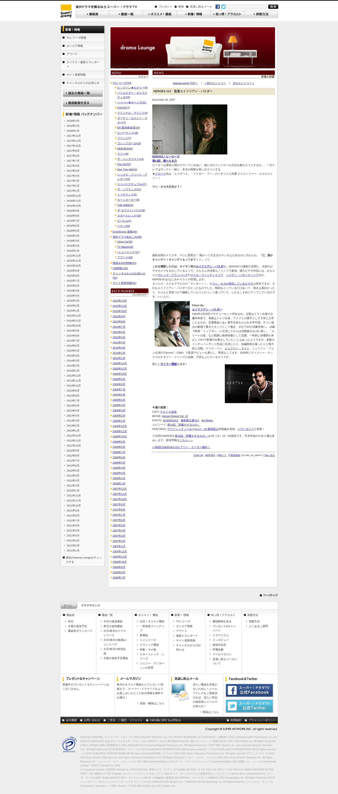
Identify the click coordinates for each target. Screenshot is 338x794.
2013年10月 (74, 385)
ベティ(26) (123, 226)
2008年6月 (119, 457)
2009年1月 (119, 420)
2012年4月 (73, 475)
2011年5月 (73, 530)
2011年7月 (73, 520)
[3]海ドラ (222, 455)
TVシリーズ (183, 621)
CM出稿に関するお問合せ (165, 720)
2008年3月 (119, 473)
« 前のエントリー (215, 83)
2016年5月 (73, 230)
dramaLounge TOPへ (185, 83)
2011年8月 (73, 515)
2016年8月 (73, 215)
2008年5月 (119, 462)
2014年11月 (74, 320)
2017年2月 (73, 185)
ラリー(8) (123, 153)
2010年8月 (119, 321)
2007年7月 (119, 515)
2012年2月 (73, 485)
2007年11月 (120, 494)
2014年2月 (73, 365)
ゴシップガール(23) (129, 143)
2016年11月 (74, 200)
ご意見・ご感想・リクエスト (125, 720)
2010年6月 (119, 332)
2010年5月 (119, 337)
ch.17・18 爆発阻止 (206, 429)
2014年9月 (73, 330)
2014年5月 (73, 350)
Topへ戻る (269, 455)
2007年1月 (119, 546)
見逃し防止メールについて (225, 661)
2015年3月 (73, 300)
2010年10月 (120, 311)
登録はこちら (211, 712)
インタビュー (221, 640)
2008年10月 (120, 436)
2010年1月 (119, 358)
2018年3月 (73, 120)
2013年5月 (73, 410)
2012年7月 (73, 460)
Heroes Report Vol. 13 (175, 416)
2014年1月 (73, 370)
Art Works (207, 420)
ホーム (68, 605)
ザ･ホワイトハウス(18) (131, 210)
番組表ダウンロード (80, 631)
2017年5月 (73, 170)
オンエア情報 (75, 46)
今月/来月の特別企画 (114, 651)
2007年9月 (119, 504)
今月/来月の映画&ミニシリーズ (115, 642)
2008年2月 (119, 478)
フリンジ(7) (124, 138)
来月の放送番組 (113, 626)
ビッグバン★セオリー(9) (132, 87)
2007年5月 (119, 525)
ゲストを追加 (168, 411)
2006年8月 (119, 572)
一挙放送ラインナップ (152, 628)
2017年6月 (73, 165)
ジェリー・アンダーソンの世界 (152, 665)
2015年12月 (74, 255)
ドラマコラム (221, 635)
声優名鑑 (218, 649)
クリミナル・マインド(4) (132, 113)
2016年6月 (73, 225)
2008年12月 (120, 426)
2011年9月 (73, 510)
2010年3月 (119, 347)
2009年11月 (120, 368)
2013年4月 (73, 415)
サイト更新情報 (76, 74)
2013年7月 (73, 400)
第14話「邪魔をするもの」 (183, 424)
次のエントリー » (243, 83)
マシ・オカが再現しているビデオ (232, 283)
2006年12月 (120, 551)
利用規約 (235, 720)
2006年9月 (119, 567)
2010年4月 (119, 342)
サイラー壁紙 (168, 364)
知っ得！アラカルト (223, 615)
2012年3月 (73, 480)
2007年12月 (120, 488)
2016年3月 (73, 240)
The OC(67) (124, 164)
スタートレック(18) (129, 215)
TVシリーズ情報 (76, 37)
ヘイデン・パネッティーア (242, 275)
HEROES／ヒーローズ (166, 156)
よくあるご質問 (258, 626)
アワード (72, 54)
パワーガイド (246, 429)
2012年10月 (74, 445)
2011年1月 (73, 550)
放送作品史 (219, 644)
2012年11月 (74, 440)
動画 (181, 6)
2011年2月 (73, 545)
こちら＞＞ (186, 440)
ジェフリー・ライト (237, 348)
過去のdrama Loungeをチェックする (84, 559)
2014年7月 (73, 340)
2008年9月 (119, 441)
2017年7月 (73, 160)
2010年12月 (120, 300)
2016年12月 (74, 195)
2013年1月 (73, 430)
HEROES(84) (125, 148)
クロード (160, 173)
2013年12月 (74, 375)
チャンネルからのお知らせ (83, 83)
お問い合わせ (92, 720)
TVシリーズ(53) (122, 83)
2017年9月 (73, 150)
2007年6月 (119, 520)
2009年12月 (120, 363)
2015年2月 (73, 305)
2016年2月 (73, 245)
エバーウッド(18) (127, 133)
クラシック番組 (149, 644)
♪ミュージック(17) (128, 252)
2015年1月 (73, 310)
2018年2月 (73, 125)
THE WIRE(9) (125, 205)
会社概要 (71, 720)
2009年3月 (119, 410)
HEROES (210, 455)
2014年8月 (73, 335)
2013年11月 (74, 380)
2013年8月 (73, 395)
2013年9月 (73, 390)
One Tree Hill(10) (127, 169)
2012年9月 (73, 450)
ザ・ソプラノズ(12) (129, 189)
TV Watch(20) (125, 247)
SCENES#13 (170, 420)
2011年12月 (74, 495)
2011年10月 (74, 505)
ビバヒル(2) (124, 220)
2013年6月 (73, 405)
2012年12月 (74, 435)
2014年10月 (74, 325)
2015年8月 (73, 275)
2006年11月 (120, 556)
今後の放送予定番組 (115, 658)
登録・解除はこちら (152, 703)
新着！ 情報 (182, 615)
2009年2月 (119, 415)
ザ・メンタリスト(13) (130, 159)
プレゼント (165, 6)
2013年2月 (73, 425)
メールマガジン (222, 654)
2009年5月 (119, 400)
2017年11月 (74, 140)
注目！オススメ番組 (152, 621)
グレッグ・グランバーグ (173, 275)
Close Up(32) (125, 241)
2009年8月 (119, 384)
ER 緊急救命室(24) (128, 127)
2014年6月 (73, 345)
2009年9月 (119, 379)
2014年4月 (73, 355)
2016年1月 (73, 250)
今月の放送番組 (113, 621)
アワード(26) (125, 257)
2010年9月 (119, 316)
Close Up (198, 455)
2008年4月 (119, 467)
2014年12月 (74, 315)
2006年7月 (119, 577)
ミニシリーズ (148, 640)
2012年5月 (73, 470)
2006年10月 (120, 562)
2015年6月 (73, 285)
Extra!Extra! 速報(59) (125, 231)
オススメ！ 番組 (148, 615)
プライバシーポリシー (262, 720)
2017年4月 (73, 175)
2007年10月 (120, 499)
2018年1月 (73, 130)
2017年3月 (73, 180)
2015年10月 (74, 265)
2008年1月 (119, 483)
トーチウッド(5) (127, 194)
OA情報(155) (120, 268)
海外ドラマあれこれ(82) (127, 237)
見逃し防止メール (201, 6)
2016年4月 (73, 235)
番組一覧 (107, 615)
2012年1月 (73, 490)
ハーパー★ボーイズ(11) (131, 102)
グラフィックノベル (179, 429)
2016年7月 (73, 220)
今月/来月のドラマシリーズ (114, 633)
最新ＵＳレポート (187, 635)
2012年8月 (73, 455)
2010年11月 (120, 306)
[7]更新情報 (234, 455)
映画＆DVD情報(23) (125, 263)
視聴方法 (252, 615)
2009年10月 (120, 373)
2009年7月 (119, 389)
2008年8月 (119, 447)
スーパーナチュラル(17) (131, 184)
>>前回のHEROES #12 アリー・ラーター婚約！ (181, 447)
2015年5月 (73, 290)
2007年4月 (119, 530)
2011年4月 (73, 535)
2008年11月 (120, 431)
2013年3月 (73, 420)
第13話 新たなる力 (164, 160)
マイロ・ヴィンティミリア (206, 275)
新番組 (144, 635)
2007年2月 (119, 541)
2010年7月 (119, 326)
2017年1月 (73, 190)
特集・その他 (148, 649)
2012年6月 (73, 465)
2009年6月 (119, 394)
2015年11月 (74, 260)
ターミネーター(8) (128, 199)
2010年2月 (119, 353)
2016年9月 (73, 210)
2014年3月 (73, 360)
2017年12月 (74, 135)
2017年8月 (73, 155)
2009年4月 (119, 405)
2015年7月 (73, 280)
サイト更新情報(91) (124, 283)
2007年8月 (119, 509)
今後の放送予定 (77, 626)
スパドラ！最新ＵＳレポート (83, 64)
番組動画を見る (222, 621)
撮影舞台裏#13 (190, 420)
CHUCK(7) (123, 107)
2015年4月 (73, 295)
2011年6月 (73, 525)
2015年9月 (73, 270)
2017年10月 (74, 145)
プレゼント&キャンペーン (224, 628)
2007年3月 (119, 535)
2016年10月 (74, 205)
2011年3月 (73, 540)
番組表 (70, 615)
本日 (70, 621)
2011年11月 (74, 500)
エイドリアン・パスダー (211, 266)
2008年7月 (119, 452)
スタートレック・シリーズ (152, 656)
